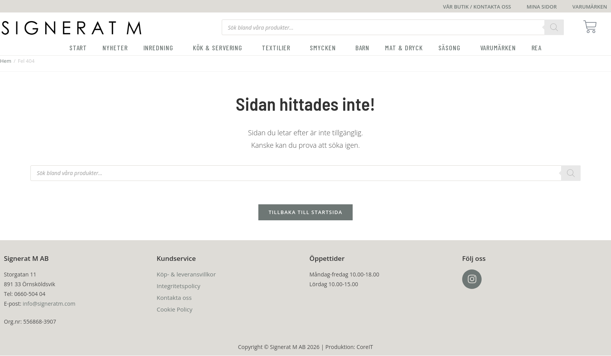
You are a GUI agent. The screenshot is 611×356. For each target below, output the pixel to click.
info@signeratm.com (49, 304)
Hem (5, 60)
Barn (362, 47)
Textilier (278, 47)
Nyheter (114, 47)
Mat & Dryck (404, 47)
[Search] (554, 27)
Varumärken (498, 47)
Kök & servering (220, 47)
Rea (537, 47)
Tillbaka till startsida (305, 212)
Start (78, 47)
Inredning (160, 47)
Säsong (451, 47)
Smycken (324, 47)
